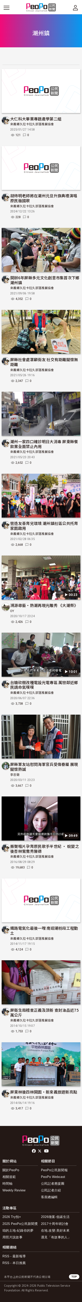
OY (12, 611)
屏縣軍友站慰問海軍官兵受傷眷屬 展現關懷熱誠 (44, 766)
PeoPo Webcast (53, 1177)
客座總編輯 (49, 1197)
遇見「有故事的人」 (56, 1237)
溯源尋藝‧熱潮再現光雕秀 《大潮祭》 (44, 605)
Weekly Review (13, 1190)
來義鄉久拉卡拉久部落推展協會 (32, 124)
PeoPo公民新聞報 (54, 1170)
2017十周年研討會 (55, 1223)
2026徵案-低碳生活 (55, 1217)
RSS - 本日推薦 (14, 1263)
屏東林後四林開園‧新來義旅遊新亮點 (43, 1092)
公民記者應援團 (52, 1183)
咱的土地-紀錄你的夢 (18, 1230)
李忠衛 (15, 775)
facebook (34, 1151)
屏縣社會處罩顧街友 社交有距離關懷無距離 (44, 362)
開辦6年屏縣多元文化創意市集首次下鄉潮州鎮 (45, 280)
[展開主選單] (6, 8)
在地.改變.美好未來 (55, 1230)
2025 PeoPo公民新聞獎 (20, 1223)
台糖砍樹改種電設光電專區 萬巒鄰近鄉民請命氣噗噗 (44, 685)
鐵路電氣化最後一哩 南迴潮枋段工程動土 (44, 930)
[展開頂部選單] (75, 8)
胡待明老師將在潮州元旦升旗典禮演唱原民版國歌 (43, 198)
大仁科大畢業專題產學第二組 (35, 118)
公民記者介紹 (51, 1190)
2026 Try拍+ (11, 1217)
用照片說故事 (12, 1237)
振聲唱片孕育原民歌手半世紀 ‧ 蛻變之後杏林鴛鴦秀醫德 (44, 848)
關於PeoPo (10, 1170)
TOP (74, 1276)
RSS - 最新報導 (14, 1256)
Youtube (46, 1151)
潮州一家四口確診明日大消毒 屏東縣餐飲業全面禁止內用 (44, 444)
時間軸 (7, 1183)
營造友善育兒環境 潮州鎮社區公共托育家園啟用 (44, 525)
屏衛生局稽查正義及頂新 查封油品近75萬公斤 (44, 1012)
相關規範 (9, 1177)
